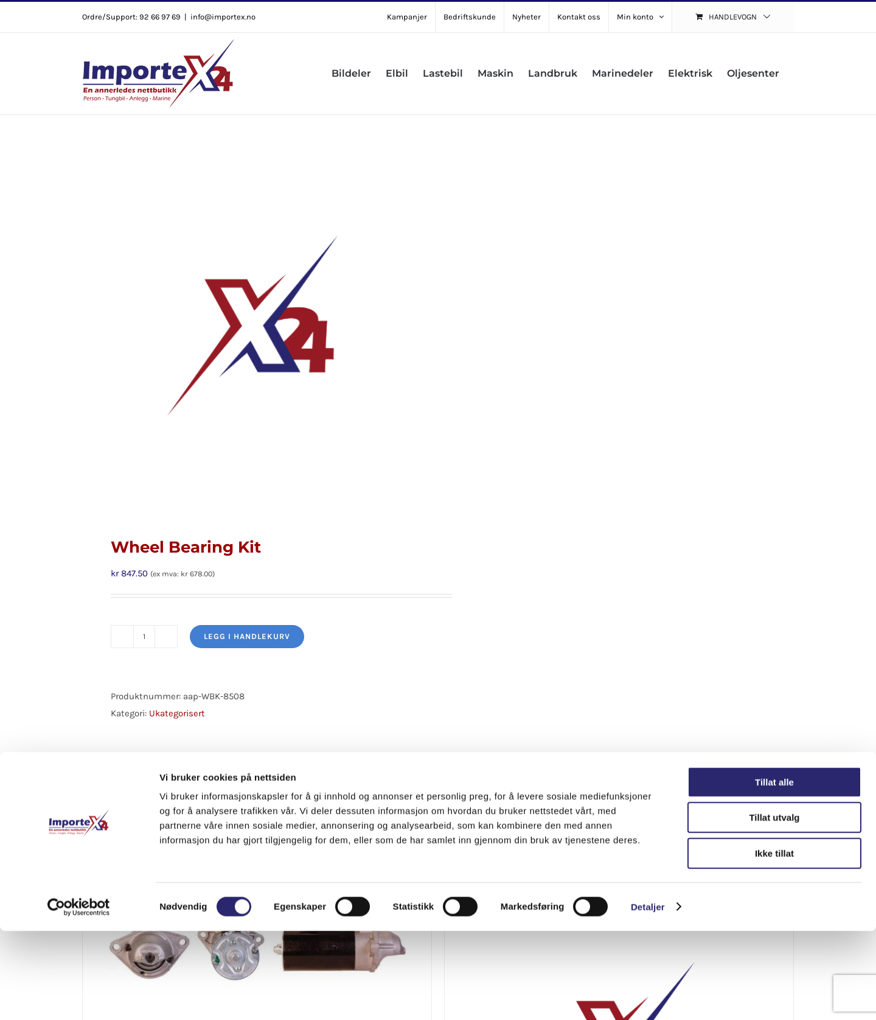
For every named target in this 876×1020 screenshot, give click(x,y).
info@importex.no (222, 16)
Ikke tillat (774, 942)
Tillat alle (774, 871)
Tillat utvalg (774, 907)
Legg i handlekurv (247, 636)
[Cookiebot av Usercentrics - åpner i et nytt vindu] (79, 996)
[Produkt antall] (144, 637)
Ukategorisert (177, 713)
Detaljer (648, 996)
